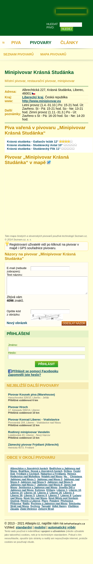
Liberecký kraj (32, 97)
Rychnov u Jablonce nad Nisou (49, 503)
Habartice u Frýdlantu (53, 473)
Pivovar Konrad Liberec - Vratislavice (33, 419)
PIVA (16, 42)
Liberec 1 (62, 490)
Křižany (50, 490)
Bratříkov (24, 471)
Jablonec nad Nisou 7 (23, 484)
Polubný (54, 500)
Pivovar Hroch (18, 407)
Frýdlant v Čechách (28, 473)
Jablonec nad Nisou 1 (23, 479)
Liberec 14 (16, 492)
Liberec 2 (42, 492)
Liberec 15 (30, 492)
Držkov (68, 471)
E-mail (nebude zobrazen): (16, 269)
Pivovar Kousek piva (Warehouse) (31, 394)
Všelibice (73, 506)
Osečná (14, 500)
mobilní (40, 527)
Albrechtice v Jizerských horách (29, 468)
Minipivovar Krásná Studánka (39, 72)
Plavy (45, 500)
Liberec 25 (56, 492)
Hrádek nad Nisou (52, 476)
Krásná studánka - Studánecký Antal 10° (35, 145)
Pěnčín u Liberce (30, 500)
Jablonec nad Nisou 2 (49, 479)
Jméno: (13, 345)
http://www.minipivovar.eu (41, 101)
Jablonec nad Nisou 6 (60, 482)
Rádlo (26, 503)
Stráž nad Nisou (19, 506)
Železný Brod (46, 508)
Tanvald (46, 506)
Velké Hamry (59, 506)
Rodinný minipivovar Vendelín (29, 432)
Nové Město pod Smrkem (63, 498)
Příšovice (15, 503)
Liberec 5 (29, 495)
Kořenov (40, 490)
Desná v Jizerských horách (46, 471)
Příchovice (67, 500)
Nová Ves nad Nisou (35, 498)
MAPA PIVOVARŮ (53, 54)
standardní (24, 527)
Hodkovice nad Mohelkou (25, 476)
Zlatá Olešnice (28, 508)
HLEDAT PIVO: (52, 25)
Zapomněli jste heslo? (24, 375)
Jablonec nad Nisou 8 (49, 484)
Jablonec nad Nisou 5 (33, 482)
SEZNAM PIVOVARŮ (18, 54)
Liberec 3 (68, 492)
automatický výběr (62, 527)
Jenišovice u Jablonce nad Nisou (38, 487)
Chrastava (76, 476)
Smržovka (74, 503)
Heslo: (12, 352)
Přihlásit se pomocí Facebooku (35, 371)
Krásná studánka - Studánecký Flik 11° (34, 148)
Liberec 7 (53, 495)
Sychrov (35, 506)
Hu (66, 476)
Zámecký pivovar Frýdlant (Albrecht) (33, 444)
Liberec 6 (41, 495)
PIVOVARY (40, 42)
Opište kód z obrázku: (14, 312)
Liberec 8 (66, 495)
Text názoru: (15, 274)
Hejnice (71, 473)
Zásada (14, 508)
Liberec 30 (16, 495)
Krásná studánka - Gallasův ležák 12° (32, 141)
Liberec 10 (75, 490)
